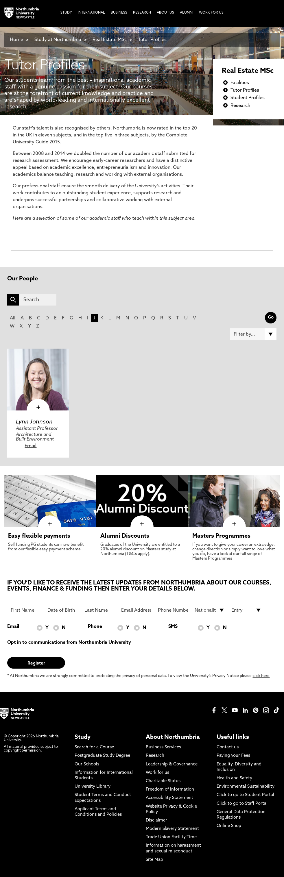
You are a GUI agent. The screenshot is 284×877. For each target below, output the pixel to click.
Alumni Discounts (124, 536)
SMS (173, 626)
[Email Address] (136, 610)
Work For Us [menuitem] (211, 12)
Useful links (233, 737)
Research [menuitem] (142, 12)
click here (261, 676)
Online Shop (229, 826)
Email (30, 446)
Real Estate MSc (110, 40)
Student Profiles (247, 98)
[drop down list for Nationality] (210, 610)
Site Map (154, 860)
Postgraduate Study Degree (102, 756)
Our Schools (87, 764)
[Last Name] (99, 610)
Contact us (228, 747)
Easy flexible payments (39, 536)
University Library (92, 787)
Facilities (239, 83)
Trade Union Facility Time (171, 837)
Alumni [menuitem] (186, 12)
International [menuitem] (91, 12)
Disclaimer (156, 820)
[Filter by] (253, 334)
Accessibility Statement (169, 798)
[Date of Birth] (62, 610)
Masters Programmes (221, 536)
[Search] (37, 300)
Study (83, 737)
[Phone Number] (173, 610)
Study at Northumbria (57, 40)
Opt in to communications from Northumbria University (69, 642)
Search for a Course (94, 747)
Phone (95, 626)
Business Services (163, 747)
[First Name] (26, 610)
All (12, 318)
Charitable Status (163, 781)
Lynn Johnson (34, 422)
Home (16, 40)
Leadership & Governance (172, 764)
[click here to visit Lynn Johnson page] (38, 379)
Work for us (157, 773)
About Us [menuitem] (165, 12)
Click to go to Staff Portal (242, 804)
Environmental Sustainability (245, 787)
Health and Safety (234, 778)
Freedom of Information (170, 789)
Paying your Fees (233, 756)
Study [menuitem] (66, 12)
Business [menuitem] (119, 12)
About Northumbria (173, 737)
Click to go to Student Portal (245, 795)
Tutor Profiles (152, 40)
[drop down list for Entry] (246, 610)
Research (240, 105)
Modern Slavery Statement (172, 829)
